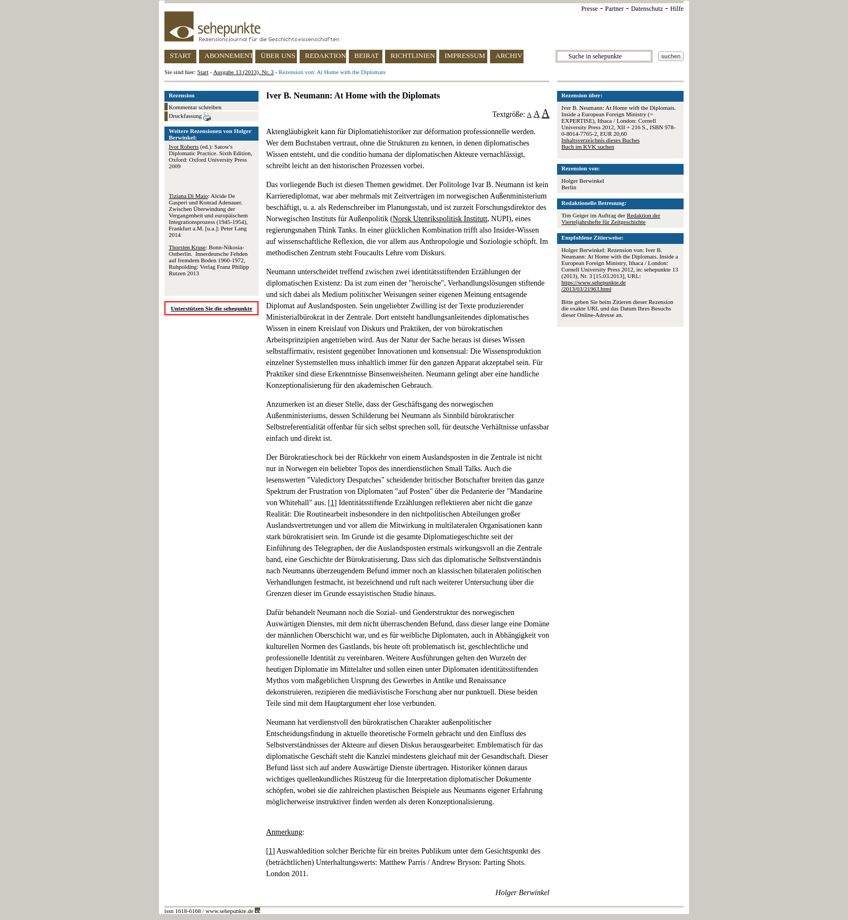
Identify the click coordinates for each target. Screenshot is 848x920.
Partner (614, 8)
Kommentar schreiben (195, 107)
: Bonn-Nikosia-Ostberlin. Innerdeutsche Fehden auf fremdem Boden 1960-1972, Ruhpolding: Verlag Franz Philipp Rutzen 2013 (209, 260)
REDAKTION (325, 55)
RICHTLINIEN (412, 55)
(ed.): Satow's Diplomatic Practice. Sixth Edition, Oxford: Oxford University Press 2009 (210, 156)
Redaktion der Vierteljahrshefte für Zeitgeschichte (610, 218)
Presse (589, 8)
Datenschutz (647, 8)
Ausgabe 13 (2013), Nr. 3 (243, 72)
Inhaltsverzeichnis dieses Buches (600, 140)
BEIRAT (366, 55)
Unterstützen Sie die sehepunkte (212, 308)
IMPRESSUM (465, 55)
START (180, 55)
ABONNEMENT (228, 55)
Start (203, 72)
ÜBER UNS (278, 55)
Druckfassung (190, 116)
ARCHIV (508, 55)
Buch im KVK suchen (587, 146)
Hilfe (677, 8)
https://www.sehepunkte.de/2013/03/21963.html (593, 285)
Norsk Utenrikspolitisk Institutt (440, 219)
